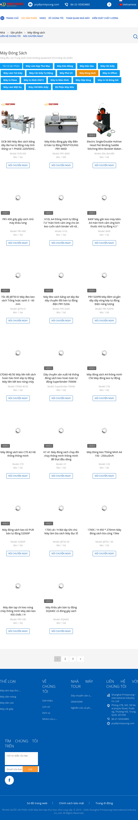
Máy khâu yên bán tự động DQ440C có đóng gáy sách (61, 609)
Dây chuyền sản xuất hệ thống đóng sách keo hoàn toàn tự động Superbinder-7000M (61, 378)
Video (42, 18)
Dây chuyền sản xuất (82, 695)
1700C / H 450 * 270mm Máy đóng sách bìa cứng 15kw (104, 531)
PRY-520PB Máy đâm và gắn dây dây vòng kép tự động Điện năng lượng (104, 300)
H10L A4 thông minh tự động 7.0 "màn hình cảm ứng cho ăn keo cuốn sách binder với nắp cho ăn (61, 224)
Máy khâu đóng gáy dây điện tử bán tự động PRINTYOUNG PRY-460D (61, 145)
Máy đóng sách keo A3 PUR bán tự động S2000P (18, 531)
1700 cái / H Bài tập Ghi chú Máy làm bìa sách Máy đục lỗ (61, 531)
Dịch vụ (46, 712)
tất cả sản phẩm (11, 66)
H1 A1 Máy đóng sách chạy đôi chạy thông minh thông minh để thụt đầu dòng (61, 455)
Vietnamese (129, 4)
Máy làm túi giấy (12, 73)
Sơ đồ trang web (37, 803)
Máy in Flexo (10, 80)
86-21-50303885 (80, 4)
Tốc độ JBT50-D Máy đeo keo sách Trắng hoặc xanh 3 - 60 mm (18, 300)
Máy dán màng (65, 66)
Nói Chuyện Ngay (33, 36)
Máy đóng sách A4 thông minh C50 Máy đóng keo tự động (104, 376)
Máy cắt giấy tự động (41, 73)
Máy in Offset (110, 73)
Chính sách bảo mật (71, 803)
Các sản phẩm (29, 18)
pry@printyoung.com (46, 4)
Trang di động (104, 803)
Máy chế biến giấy (38, 87)
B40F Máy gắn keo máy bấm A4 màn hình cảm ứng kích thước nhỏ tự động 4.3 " (104, 222)
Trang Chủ (9, 18)
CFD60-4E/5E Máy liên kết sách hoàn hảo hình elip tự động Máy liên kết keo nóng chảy (18, 378)
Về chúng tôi (56, 18)
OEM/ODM (77, 701)
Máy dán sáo (87, 66)
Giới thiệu (47, 700)
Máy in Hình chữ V (34, 80)
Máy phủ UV (66, 73)
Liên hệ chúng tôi (10, 36)
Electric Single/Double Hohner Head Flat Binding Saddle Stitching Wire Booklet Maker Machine (104, 147)
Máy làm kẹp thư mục (38, 66)
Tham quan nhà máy (78, 18)
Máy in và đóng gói (108, 80)
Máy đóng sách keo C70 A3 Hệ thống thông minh (18, 453)
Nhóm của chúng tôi (53, 719)
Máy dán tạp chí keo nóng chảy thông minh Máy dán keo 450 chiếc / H (18, 611)
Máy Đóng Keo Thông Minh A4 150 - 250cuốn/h (104, 453)
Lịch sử (46, 706)
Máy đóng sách (88, 73)
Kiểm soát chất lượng (105, 18)
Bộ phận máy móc (64, 87)
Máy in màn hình (60, 80)
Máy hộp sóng (83, 80)
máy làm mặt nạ (12, 87)
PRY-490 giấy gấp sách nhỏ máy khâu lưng (17, 220)
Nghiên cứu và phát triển (84, 707)
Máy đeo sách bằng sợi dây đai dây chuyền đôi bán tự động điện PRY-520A (61, 300)
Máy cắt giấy (108, 66)
